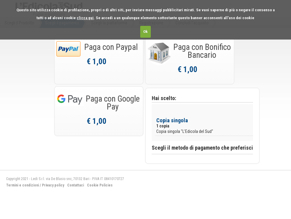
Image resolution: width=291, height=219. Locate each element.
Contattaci (75, 185)
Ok (145, 31)
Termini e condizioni (22, 185)
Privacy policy (53, 185)
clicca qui (85, 18)
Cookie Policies (100, 185)
